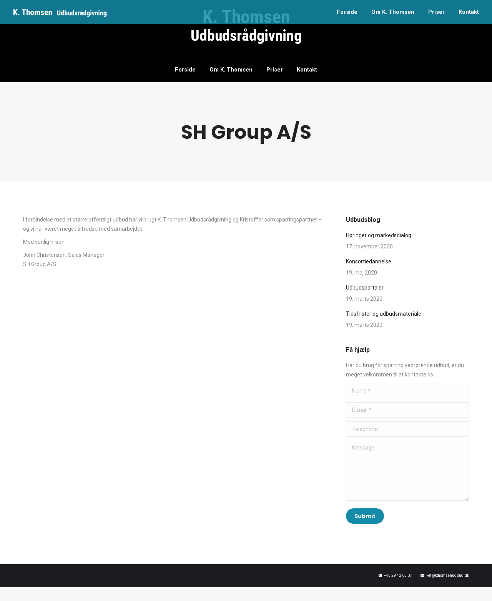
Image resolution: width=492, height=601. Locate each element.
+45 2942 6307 (422, 9)
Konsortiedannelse (368, 275)
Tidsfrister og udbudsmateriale (383, 328)
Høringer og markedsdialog (378, 249)
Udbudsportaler (365, 301)
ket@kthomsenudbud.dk (366, 9)
